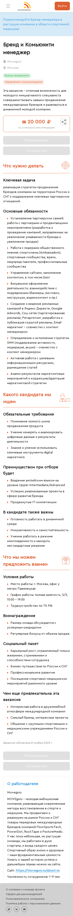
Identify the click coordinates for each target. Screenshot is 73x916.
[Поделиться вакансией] (64, 122)
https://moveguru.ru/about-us (38, 870)
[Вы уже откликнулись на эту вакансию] (36, 150)
